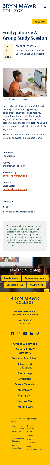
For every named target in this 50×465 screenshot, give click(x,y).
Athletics (25, 379)
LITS (8, 206)
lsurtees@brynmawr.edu (15, 176)
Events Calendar (25, 384)
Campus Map (25, 401)
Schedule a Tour (15, 284)
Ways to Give (36, 284)
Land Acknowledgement (35, 448)
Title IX (30, 435)
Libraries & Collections (25, 366)
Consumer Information (16, 446)
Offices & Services (25, 344)
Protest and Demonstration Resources (18, 429)
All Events (40, 21)
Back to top (46, 291)
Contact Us (25, 322)
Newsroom (25, 390)
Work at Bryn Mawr (25, 358)
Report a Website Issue (30, 429)
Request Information (35, 278)
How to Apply (11, 278)
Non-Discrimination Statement (18, 438)
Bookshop (25, 373)
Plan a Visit (25, 395)
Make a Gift (25, 407)
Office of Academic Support (20, 211)
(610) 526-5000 (25, 320)
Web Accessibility (32, 441)
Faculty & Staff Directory (25, 351)
